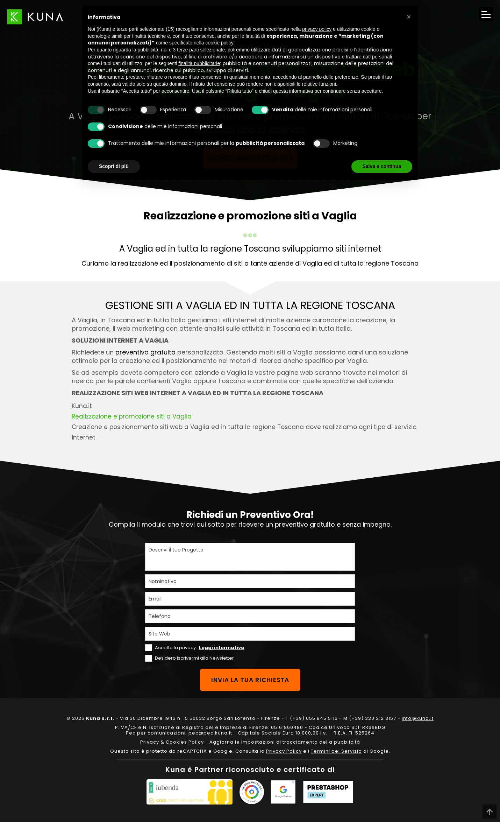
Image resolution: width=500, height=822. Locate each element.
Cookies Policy (185, 742)
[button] (408, 16)
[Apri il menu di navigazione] (486, 14)
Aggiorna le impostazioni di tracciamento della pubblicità (284, 742)
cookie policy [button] (219, 42)
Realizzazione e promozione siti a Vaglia (132, 416)
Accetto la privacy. (199, 647)
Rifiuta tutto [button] (332, 166)
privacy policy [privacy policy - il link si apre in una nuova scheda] (316, 29)
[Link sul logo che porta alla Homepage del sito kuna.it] (35, 16)
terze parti (188, 49)
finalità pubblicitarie (199, 63)
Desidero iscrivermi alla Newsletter (194, 658)
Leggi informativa (221, 647)
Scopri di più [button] (114, 166)
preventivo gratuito (145, 352)
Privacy (149, 742)
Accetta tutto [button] (386, 166)
